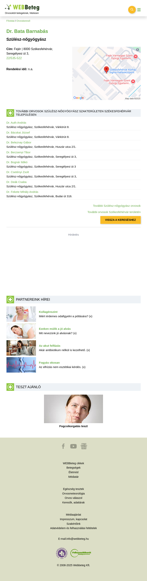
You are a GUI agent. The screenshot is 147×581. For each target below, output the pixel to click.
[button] (63, 448)
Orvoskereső (23, 20)
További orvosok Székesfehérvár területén (114, 212)
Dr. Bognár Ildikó (17, 162)
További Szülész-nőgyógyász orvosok (117, 205)
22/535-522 (14, 58)
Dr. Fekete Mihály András (22, 191)
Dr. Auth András (16, 122)
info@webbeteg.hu (77, 538)
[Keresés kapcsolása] (132, 10)
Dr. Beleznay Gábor (18, 142)
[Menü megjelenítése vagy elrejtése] (139, 10)
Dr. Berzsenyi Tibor (18, 152)
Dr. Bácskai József (18, 132)
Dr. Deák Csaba (16, 182)
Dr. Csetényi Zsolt (17, 172)
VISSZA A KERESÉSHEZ (120, 219)
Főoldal (10, 20)
